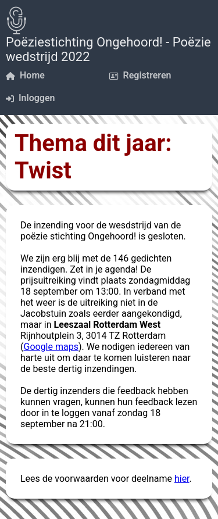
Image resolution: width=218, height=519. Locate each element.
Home (25, 75)
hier (182, 478)
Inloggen (30, 97)
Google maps (50, 346)
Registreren (140, 75)
